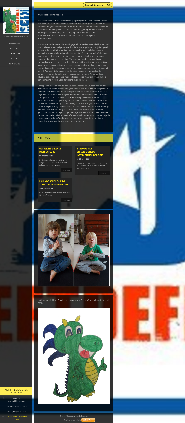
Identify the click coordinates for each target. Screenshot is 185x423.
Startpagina (14, 43)
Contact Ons (14, 54)
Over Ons (14, 48)
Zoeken (108, 5)
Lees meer (67, 170)
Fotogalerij (14, 64)
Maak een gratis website (72, 420)
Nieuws (14, 59)
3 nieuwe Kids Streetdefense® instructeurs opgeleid (90, 151)
